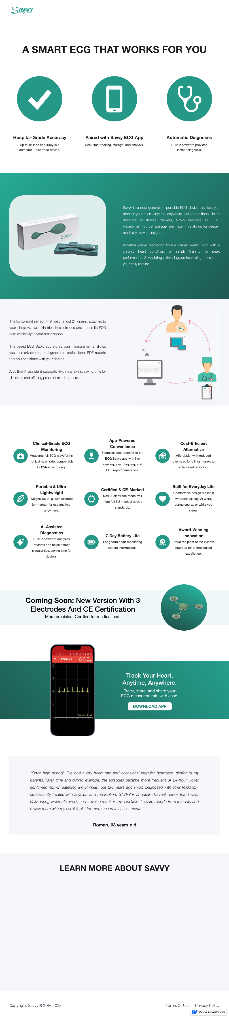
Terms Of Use (177, 1005)
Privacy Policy (207, 1005)
